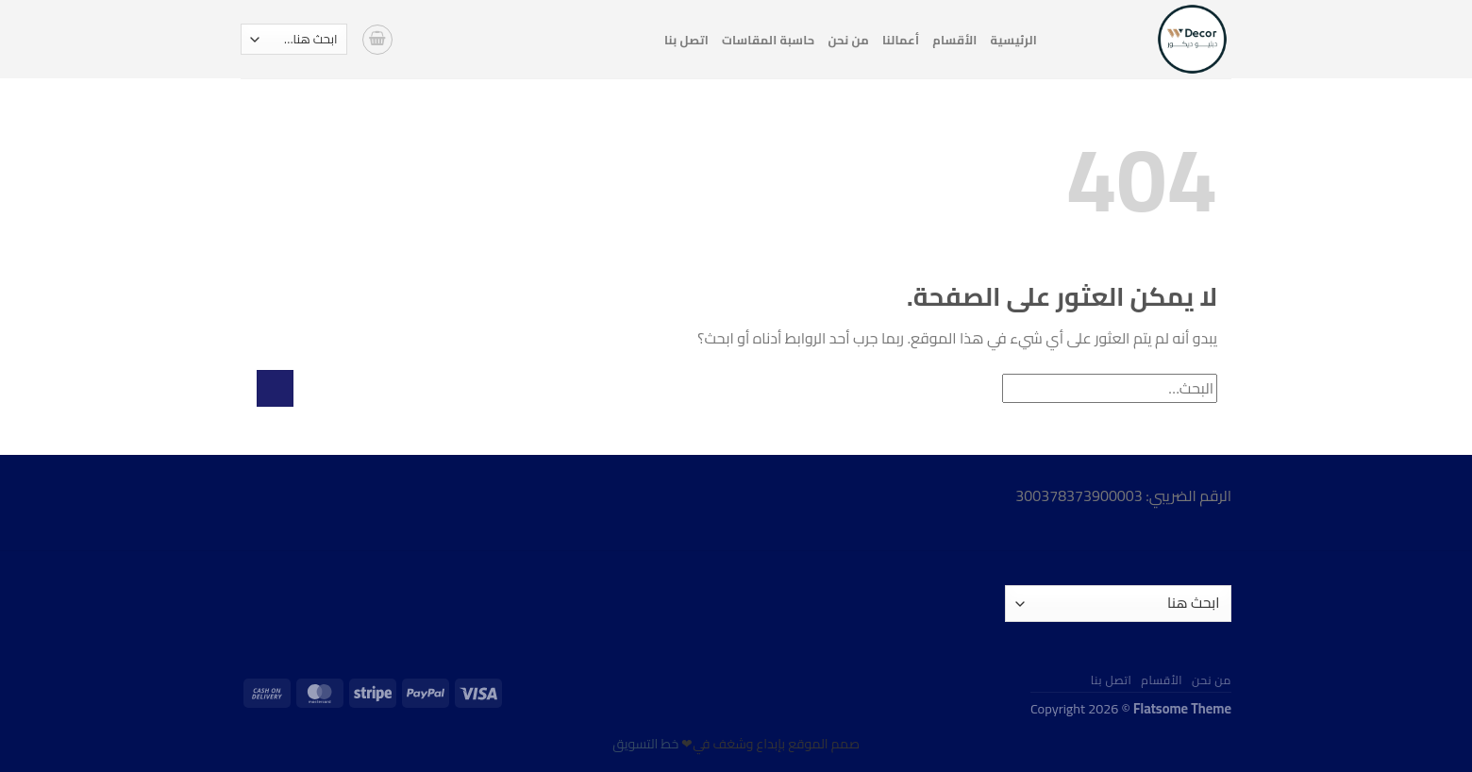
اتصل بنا (686, 39)
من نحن (848, 39)
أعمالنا (900, 39)
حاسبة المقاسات (768, 39)
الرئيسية (1014, 39)
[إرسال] (275, 388)
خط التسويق (645, 743)
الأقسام (954, 39)
